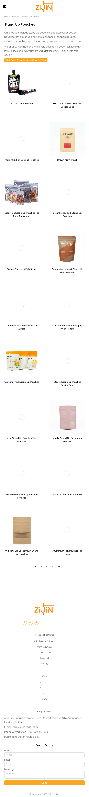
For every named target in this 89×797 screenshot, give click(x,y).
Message (9, 769)
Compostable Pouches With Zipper (22, 327)
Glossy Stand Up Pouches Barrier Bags (67, 383)
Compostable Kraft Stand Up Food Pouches (67, 271)
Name (7, 750)
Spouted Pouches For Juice (67, 494)
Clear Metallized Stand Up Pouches (67, 214)
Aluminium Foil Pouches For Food (67, 552)
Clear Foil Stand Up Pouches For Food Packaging (21, 214)
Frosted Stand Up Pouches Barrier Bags (67, 105)
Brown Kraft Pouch (67, 160)
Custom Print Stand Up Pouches (21, 382)
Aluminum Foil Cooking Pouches (22, 160)
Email (7, 759)
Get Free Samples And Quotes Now (26, 60)
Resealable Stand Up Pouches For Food (22, 496)
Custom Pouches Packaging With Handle (67, 327)
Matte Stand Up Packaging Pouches (67, 440)
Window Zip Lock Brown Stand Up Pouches (21, 552)
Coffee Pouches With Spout (22, 269)
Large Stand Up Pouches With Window (21, 440)
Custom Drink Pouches (22, 103)
